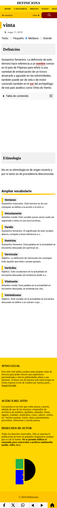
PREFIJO (34, 9)
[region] (28, 125)
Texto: (5, 38)
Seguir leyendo (9, 385)
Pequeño (18, 38)
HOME (8, 9)
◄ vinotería (7, 15)
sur (32, 83)
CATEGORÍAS (20, 9)
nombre (40, 63)
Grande (47, 38)
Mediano (33, 38)
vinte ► (36, 15)
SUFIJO (44, 9)
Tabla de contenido (30, 96)
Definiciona (28, 3)
